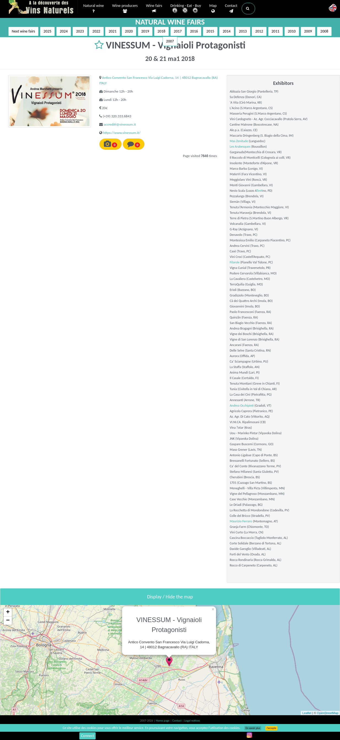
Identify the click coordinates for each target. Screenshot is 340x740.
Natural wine (93, 8)
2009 (308, 31)
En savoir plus (252, 728)
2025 (47, 31)
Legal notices (192, 720)
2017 (178, 31)
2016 (194, 31)
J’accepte (271, 728)
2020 (129, 31)
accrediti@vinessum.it (120, 124)
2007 (170, 41)
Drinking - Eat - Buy (186, 9)
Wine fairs (154, 8)
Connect (87, 735)
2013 (243, 31)
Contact (231, 8)
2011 (275, 31)
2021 (112, 31)
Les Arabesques (240, 146)
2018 (161, 31)
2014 (226, 31)
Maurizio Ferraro (241, 521)
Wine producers (125, 8)
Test (260, 191)
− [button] (8, 621)
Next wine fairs (23, 31)
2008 (324, 31)
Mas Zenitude (239, 141)
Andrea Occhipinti (242, 405)
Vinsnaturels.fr (43, 7)
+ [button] (8, 612)
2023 (80, 31)
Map (213, 8)
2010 (292, 31)
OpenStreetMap (327, 713)
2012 (259, 31)
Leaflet (306, 713)
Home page (163, 720)
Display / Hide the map (170, 597)
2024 (64, 31)
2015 (210, 31)
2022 (96, 31)
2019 (145, 31)
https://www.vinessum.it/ (121, 133)
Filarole (235, 262)
